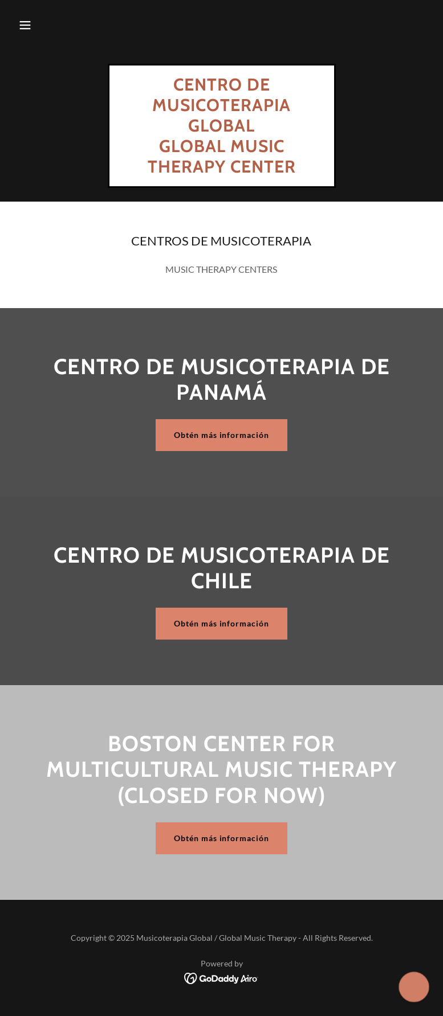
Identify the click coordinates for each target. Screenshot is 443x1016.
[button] (25, 25)
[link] (221, 168)
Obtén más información (222, 435)
